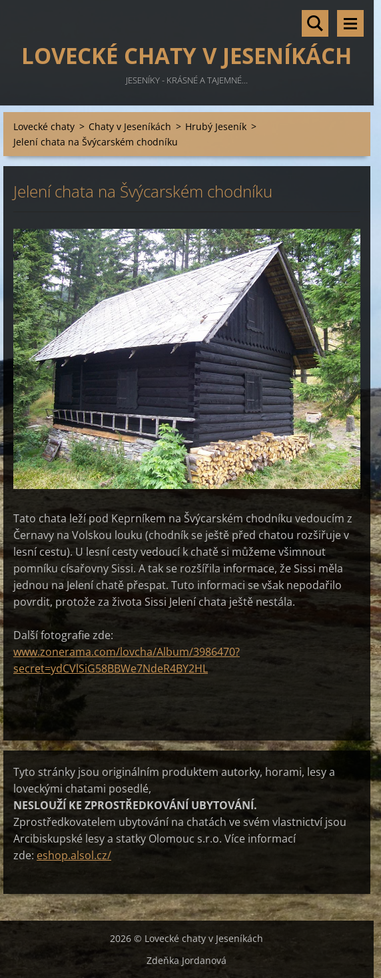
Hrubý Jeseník (215, 126)
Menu (350, 23)
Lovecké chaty (44, 126)
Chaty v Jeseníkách (130, 126)
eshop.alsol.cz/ (74, 855)
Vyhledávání (315, 23)
